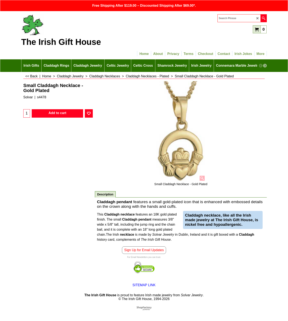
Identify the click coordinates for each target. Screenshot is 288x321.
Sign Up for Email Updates (144, 250)
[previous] (261, 66)
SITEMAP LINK (144, 285)
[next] (265, 66)
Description (105, 194)
